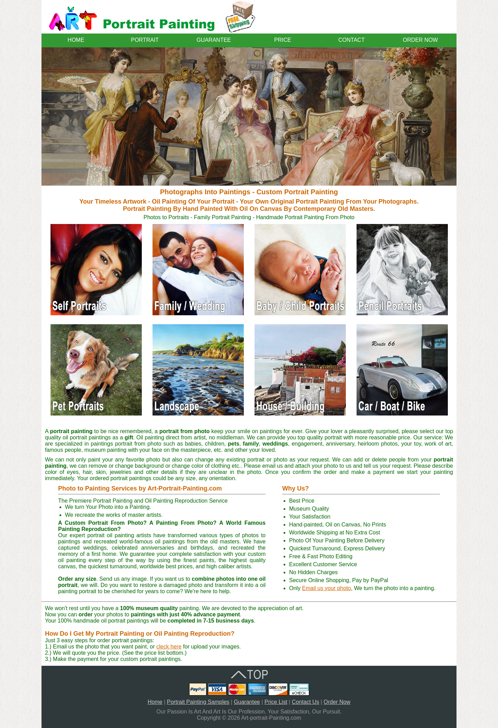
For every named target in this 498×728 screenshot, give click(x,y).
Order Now (337, 702)
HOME (76, 40)
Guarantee (247, 702)
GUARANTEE (213, 40)
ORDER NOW (420, 40)
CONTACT (351, 40)
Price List (276, 702)
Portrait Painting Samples (198, 702)
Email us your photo (326, 588)
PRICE (282, 40)
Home (155, 702)
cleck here (169, 647)
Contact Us (305, 702)
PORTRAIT (145, 40)
